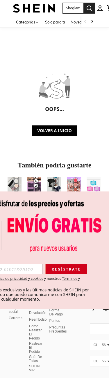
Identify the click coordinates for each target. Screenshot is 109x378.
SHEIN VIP (34, 361)
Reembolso (38, 313)
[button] (72, 8)
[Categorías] (27, 22)
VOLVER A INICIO (54, 130)
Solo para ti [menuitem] (55, 22)
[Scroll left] (85, 22)
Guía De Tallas (35, 352)
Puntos (54, 314)
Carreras (15, 311)
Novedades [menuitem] (80, 22)
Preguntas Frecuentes (58, 322)
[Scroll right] (92, 22)
